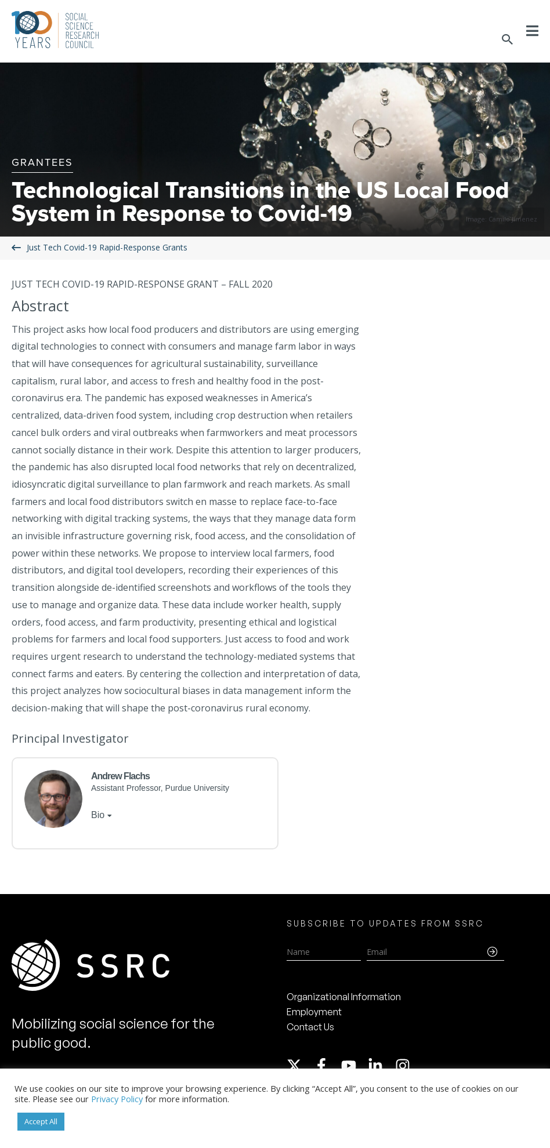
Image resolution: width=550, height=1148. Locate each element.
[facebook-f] (326, 1065)
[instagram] (405, 1065)
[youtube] (354, 1065)
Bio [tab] (97, 815)
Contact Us (310, 1027)
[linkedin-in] (380, 1065)
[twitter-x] (299, 1065)
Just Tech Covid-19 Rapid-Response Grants (107, 247)
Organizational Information (344, 996)
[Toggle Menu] (532, 30)
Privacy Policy (117, 1099)
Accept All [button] (40, 1121)
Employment (314, 1012)
